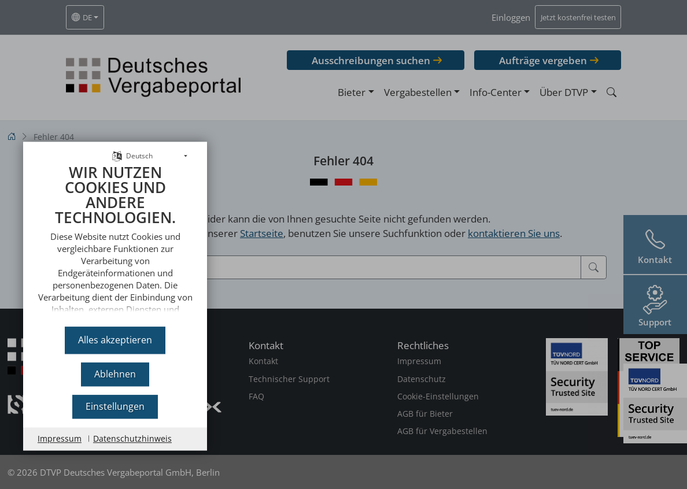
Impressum (60, 438)
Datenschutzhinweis (132, 438)
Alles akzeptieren (115, 340)
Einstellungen (115, 406)
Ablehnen (115, 374)
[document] (115, 238)
